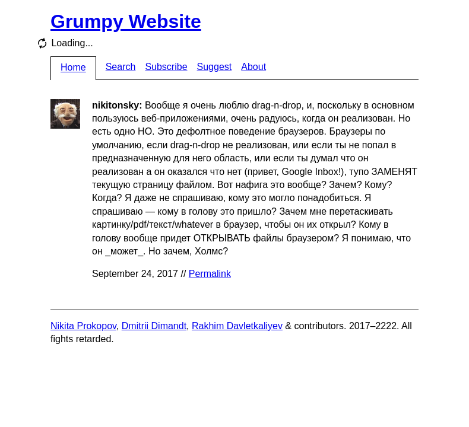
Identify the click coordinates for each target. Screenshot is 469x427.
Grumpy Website (125, 21)
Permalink (210, 274)
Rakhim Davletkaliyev (237, 326)
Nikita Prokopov (83, 326)
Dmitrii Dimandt (154, 326)
